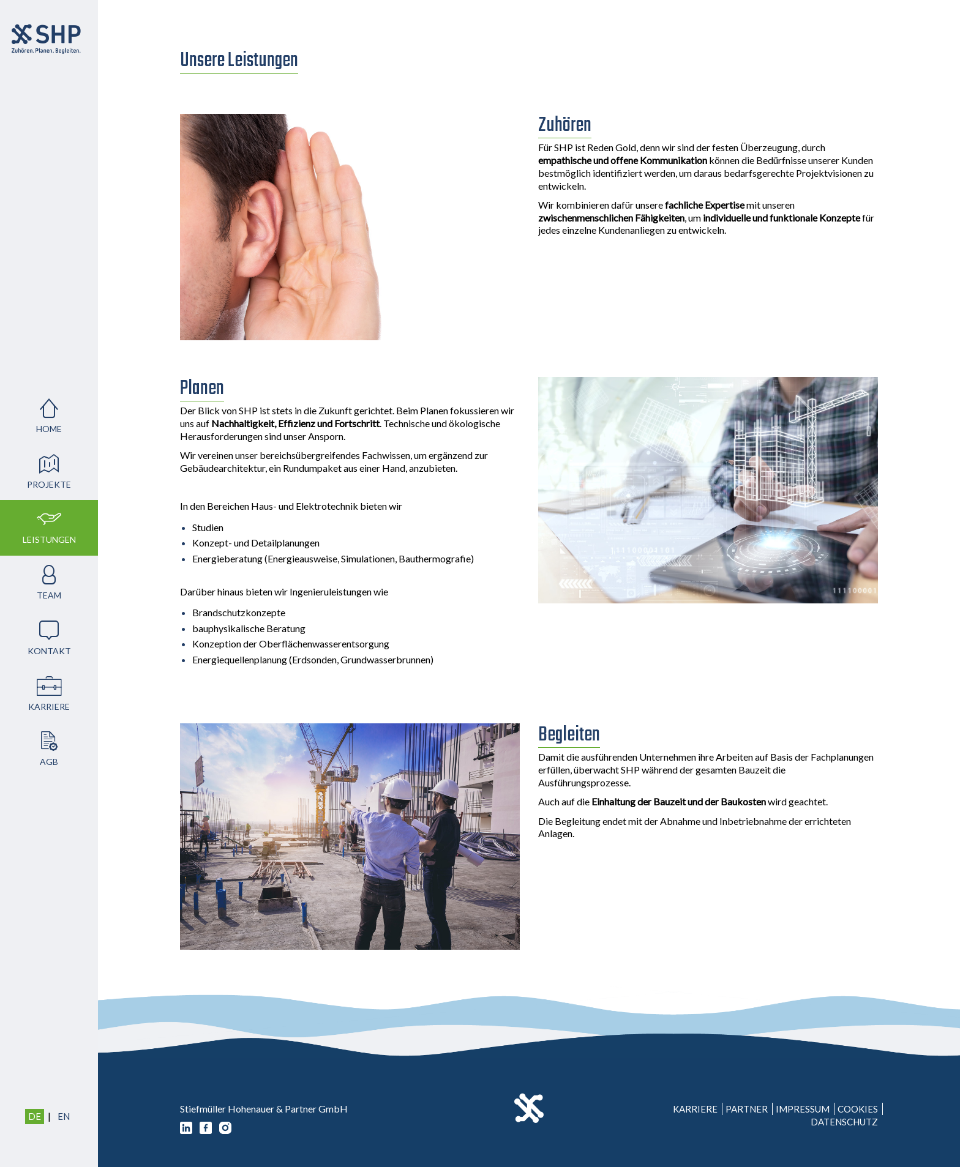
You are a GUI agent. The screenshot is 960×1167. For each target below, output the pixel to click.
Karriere (49, 706)
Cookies (858, 1108)
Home (49, 428)
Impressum (803, 1108)
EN (64, 1116)
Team (49, 595)
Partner (747, 1108)
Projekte (49, 484)
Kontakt (49, 651)
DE (34, 1116)
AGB (49, 761)
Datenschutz (844, 1121)
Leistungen (49, 539)
